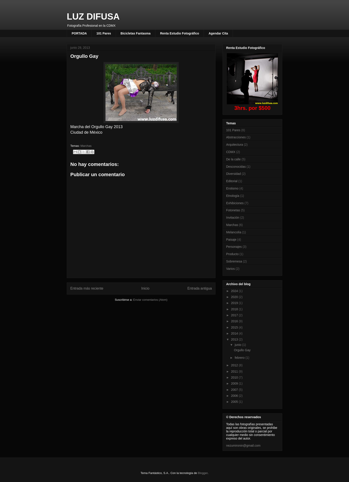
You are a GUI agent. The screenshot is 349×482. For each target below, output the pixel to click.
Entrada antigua (199, 288)
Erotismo (232, 188)
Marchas (86, 145)
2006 (235, 395)
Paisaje (231, 239)
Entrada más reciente (86, 288)
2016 (235, 321)
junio (238, 345)
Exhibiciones (235, 203)
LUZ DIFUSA (93, 16)
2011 (235, 371)
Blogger (203, 473)
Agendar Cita (218, 33)
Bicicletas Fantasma (136, 33)
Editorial (231, 181)
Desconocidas (236, 166)
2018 (235, 309)
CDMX (230, 152)
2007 (235, 389)
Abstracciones (236, 137)
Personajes (234, 246)
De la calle (233, 159)
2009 (235, 383)
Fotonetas (233, 210)
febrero (240, 357)
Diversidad (233, 173)
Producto (232, 254)
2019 (235, 303)
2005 (235, 401)
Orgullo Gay (242, 350)
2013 (235, 339)
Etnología (232, 196)
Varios (230, 268)
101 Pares (103, 33)
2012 (235, 365)
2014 (235, 333)
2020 (235, 297)
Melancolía (233, 232)
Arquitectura (234, 144)
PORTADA (79, 33)
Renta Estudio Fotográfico (179, 33)
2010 (235, 377)
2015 (235, 327)
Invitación (232, 217)
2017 (235, 315)
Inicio (145, 288)
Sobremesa (234, 261)
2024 (235, 291)
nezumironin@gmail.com (243, 445)
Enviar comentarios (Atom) (150, 299)
